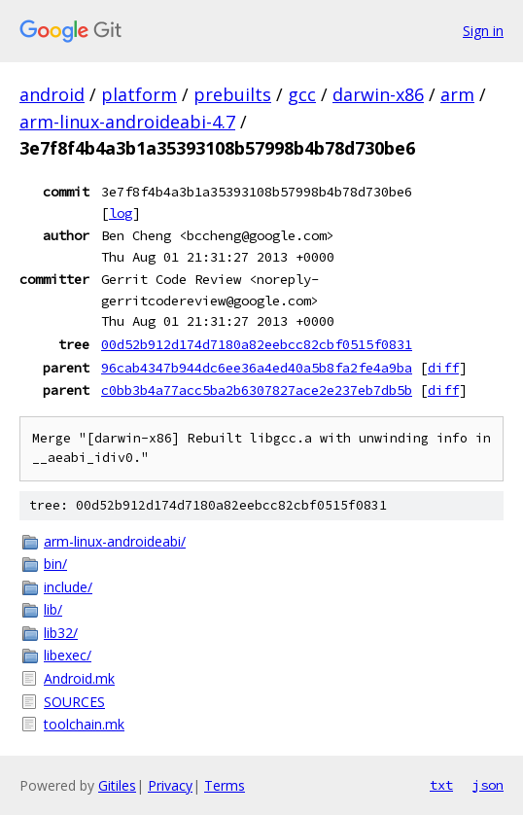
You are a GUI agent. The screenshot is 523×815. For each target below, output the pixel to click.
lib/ (53, 609)
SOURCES (74, 701)
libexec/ (67, 655)
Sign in (483, 30)
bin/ (55, 563)
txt (441, 785)
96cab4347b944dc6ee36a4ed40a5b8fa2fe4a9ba (256, 367)
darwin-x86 (378, 94)
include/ (68, 587)
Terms (224, 785)
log (120, 213)
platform (139, 94)
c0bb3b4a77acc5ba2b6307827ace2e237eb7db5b (256, 390)
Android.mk (79, 678)
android (52, 94)
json (488, 785)
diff (443, 367)
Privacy (170, 785)
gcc (302, 94)
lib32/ (61, 632)
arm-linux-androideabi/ (115, 541)
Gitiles (117, 785)
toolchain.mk (84, 724)
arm (457, 94)
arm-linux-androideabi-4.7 (127, 121)
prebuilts (232, 94)
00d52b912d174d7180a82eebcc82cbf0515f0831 (256, 344)
